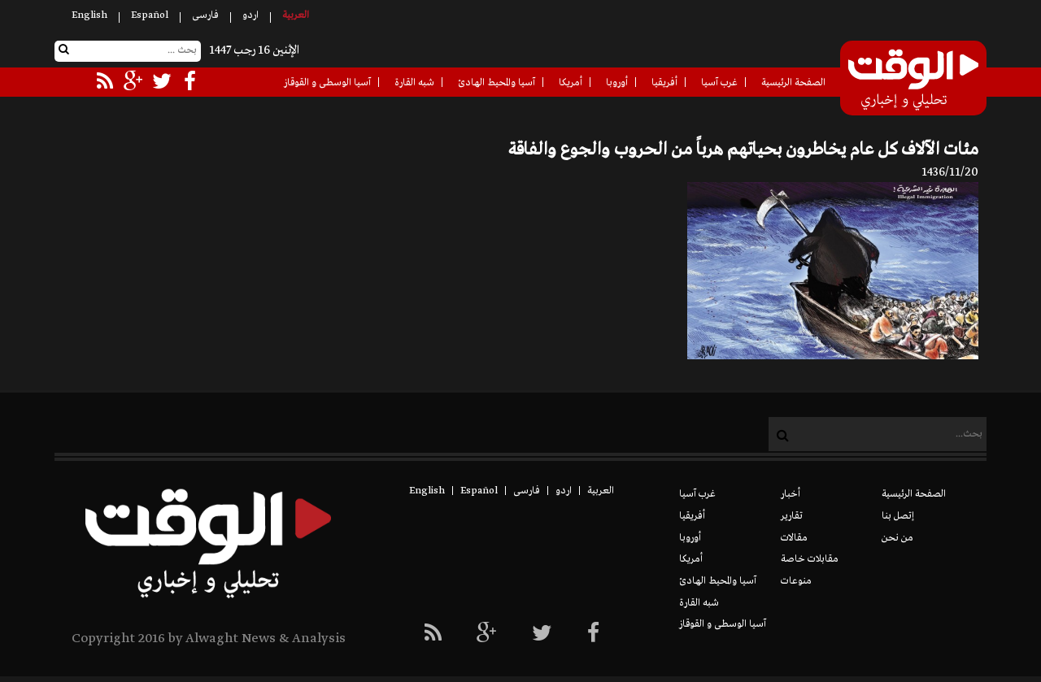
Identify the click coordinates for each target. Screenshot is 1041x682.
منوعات (796, 581)
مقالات (794, 538)
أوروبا (617, 82)
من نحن (897, 538)
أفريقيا (664, 82)
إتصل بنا (898, 516)
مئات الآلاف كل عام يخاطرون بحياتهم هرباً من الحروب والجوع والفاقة (743, 149)
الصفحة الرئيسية (793, 82)
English (89, 15)
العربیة (295, 15)
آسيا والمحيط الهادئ (496, 82)
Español (149, 15)
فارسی (205, 15)
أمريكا (570, 82)
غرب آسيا (719, 82)
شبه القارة (414, 82)
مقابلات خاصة (809, 559)
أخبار (790, 494)
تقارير (792, 516)
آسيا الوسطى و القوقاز (327, 82)
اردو (250, 15)
